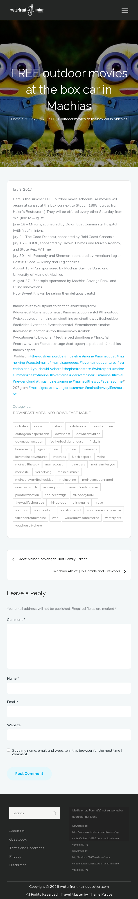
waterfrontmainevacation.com (84, 886)
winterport (113, 518)
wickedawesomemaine (82, 518)
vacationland (44, 510)
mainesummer (68, 472)
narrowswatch (26, 487)
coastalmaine (103, 426)
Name (13, 678)
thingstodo (58, 502)
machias (59, 457)
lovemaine (89, 449)
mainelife (22, 472)
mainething (67, 480)
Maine (101, 457)
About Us (17, 830)
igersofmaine (48, 449)
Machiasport (81, 457)
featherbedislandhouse (66, 441)
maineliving (43, 472)
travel (99, 502)
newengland (52, 487)
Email (12, 701)
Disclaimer (17, 865)
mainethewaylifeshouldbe (34, 480)
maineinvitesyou (103, 464)
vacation (21, 510)
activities (21, 426)
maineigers (77, 464)
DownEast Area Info (34, 412)
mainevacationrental (97, 480)
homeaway (23, 449)
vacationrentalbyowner (104, 510)
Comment (16, 619)
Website (14, 725)
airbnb (57, 426)
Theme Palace (100, 894)
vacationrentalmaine (30, 518)
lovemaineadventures (31, 457)
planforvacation (27, 495)
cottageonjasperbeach (32, 434)
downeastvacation (29, 441)
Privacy (15, 856)
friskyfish (96, 441)
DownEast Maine (73, 412)
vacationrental (70, 510)
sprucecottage (56, 495)
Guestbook (18, 839)
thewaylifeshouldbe (29, 502)
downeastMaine (88, 434)
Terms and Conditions (26, 848)
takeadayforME (84, 495)
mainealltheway (27, 464)
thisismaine (80, 502)
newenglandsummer (83, 487)
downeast (62, 434)
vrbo (55, 518)
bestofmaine (77, 426)
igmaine (70, 449)
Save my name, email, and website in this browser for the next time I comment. (67, 752)
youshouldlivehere (28, 525)
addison (40, 426)
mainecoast (54, 464)
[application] (99, 824)
